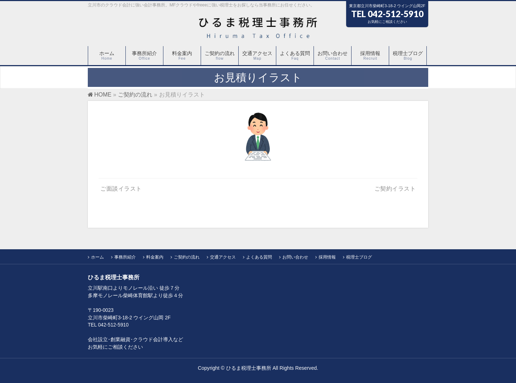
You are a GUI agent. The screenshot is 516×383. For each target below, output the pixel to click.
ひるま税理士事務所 (248, 368)
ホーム (97, 257)
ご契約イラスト (395, 189)
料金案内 (154, 257)
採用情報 (327, 257)
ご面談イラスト (121, 189)
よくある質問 (259, 257)
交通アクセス (223, 257)
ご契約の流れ (187, 257)
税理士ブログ (359, 257)
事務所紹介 (125, 257)
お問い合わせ (295, 257)
